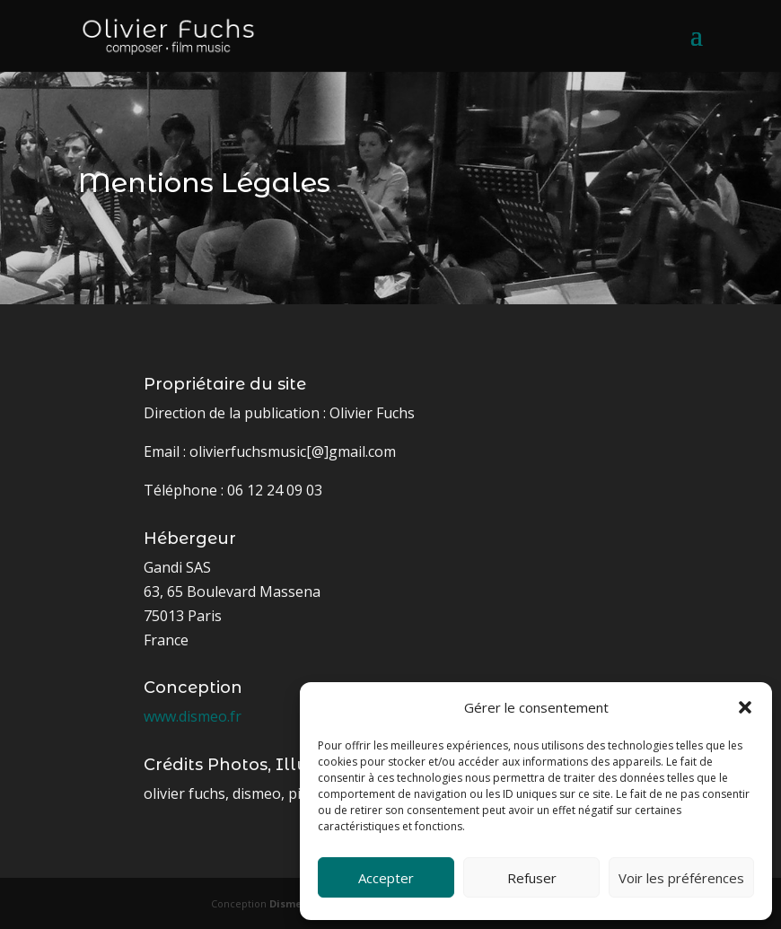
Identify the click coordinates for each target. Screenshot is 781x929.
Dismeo (288, 903)
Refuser (532, 878)
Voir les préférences (681, 878)
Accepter (386, 878)
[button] (745, 707)
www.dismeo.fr (192, 716)
